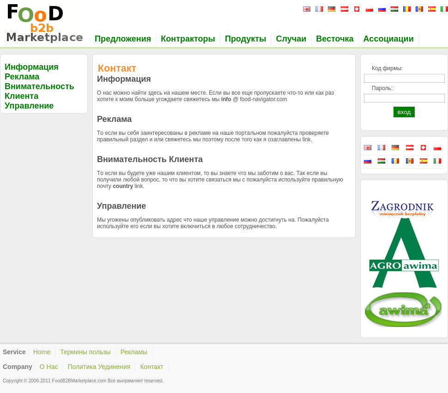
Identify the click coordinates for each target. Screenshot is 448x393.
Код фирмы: (387, 68)
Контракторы (188, 38)
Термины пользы (85, 352)
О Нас (49, 366)
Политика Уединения (98, 366)
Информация (32, 67)
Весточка (334, 38)
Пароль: (382, 88)
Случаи (291, 38)
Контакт (151, 366)
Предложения (123, 38)
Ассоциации (388, 38)
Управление (29, 105)
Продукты (245, 38)
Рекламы (134, 352)
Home (41, 352)
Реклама (22, 76)
